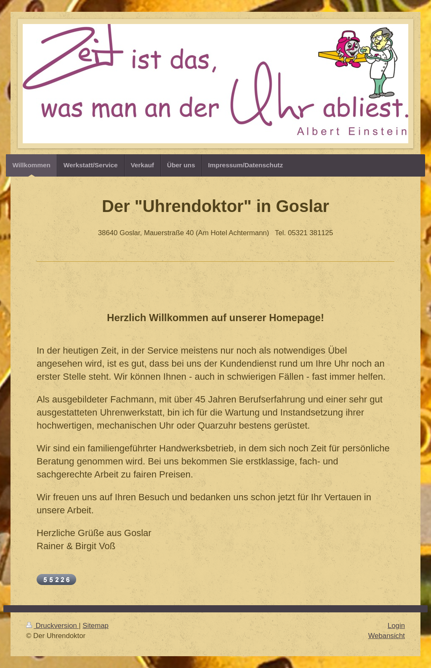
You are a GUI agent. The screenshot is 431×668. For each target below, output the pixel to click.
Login (396, 626)
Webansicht (386, 636)
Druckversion (52, 626)
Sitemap (95, 626)
